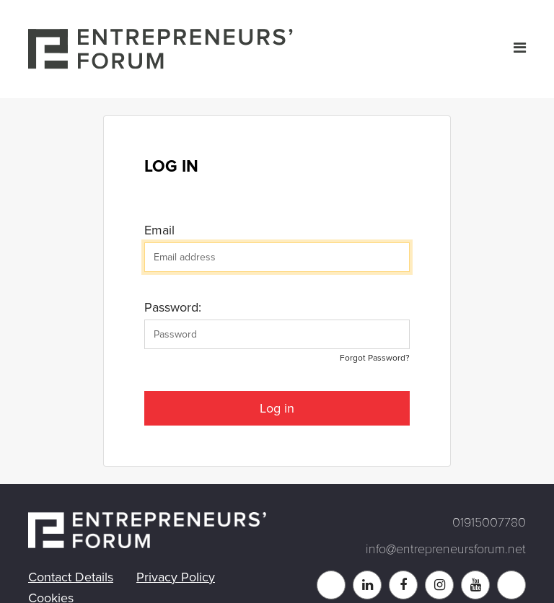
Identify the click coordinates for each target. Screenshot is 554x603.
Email (159, 230)
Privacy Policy (175, 577)
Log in (277, 408)
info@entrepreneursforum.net (446, 549)
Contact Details (70, 577)
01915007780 (489, 522)
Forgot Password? (375, 358)
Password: (172, 307)
